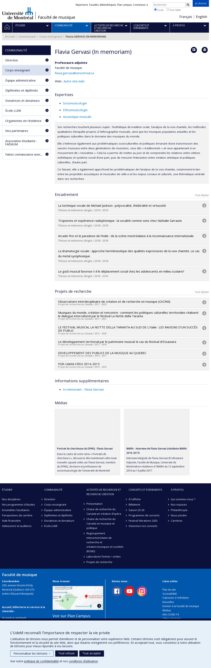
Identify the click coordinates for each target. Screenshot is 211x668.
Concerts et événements (145, 489)
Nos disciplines (11, 499)
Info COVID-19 (170, 614)
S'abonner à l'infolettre (175, 598)
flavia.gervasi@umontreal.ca (74, 73)
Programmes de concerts (144, 515)
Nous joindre (179, 515)
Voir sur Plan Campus (71, 615)
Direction (11, 60)
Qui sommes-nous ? (183, 499)
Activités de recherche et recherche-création (103, 492)
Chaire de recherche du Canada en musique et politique (101, 523)
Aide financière (11, 520)
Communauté (27, 36)
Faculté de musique (56, 17)
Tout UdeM (173, 9)
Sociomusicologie (75, 103)
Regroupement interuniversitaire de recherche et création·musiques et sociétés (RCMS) (105, 542)
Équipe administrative (20, 80)
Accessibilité (169, 593)
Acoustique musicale (77, 117)
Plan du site (169, 589)
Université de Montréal (17, 13)
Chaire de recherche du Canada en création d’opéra (103, 511)
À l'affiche (135, 499)
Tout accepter (91, 653)
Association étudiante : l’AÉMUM (21, 142)
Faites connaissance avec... (23, 154)
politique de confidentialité (41, 661)
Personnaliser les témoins (31, 653)
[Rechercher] (188, 4)
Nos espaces (179, 504)
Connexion (140, 5)
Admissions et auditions (17, 526)
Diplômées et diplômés (21, 90)
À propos (177, 489)
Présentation (94, 504)
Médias (166, 610)
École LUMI (13, 110)
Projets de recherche (99, 562)
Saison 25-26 (136, 510)
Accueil (10, 36)
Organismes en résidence (23, 121)
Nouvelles (168, 602)
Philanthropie (179, 510)
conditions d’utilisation (83, 661)
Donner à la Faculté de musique (180, 606)
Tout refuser (66, 653)
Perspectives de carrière (17, 515)
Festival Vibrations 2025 (143, 520)
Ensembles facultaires (16, 510)
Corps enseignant (50, 36)
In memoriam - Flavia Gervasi (83, 389)
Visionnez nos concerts (143, 526)
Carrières (176, 520)
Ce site (158, 9)
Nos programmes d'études (18, 504)
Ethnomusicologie (75, 110)
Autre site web (74, 81)
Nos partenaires (16, 131)
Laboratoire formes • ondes (103, 556)
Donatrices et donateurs (22, 100)
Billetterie (134, 504)
